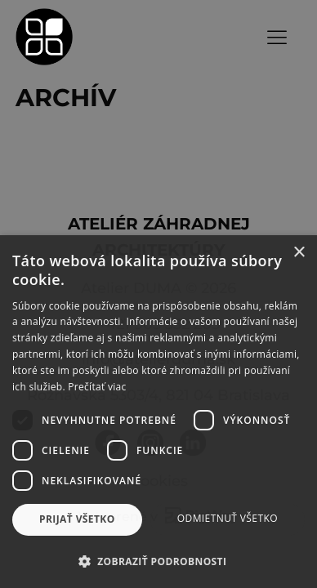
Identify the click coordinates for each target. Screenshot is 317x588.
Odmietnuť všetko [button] (227, 518)
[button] (158, 561)
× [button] (298, 253)
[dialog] (158, 294)
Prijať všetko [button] (77, 519)
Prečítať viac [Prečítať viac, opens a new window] (97, 387)
